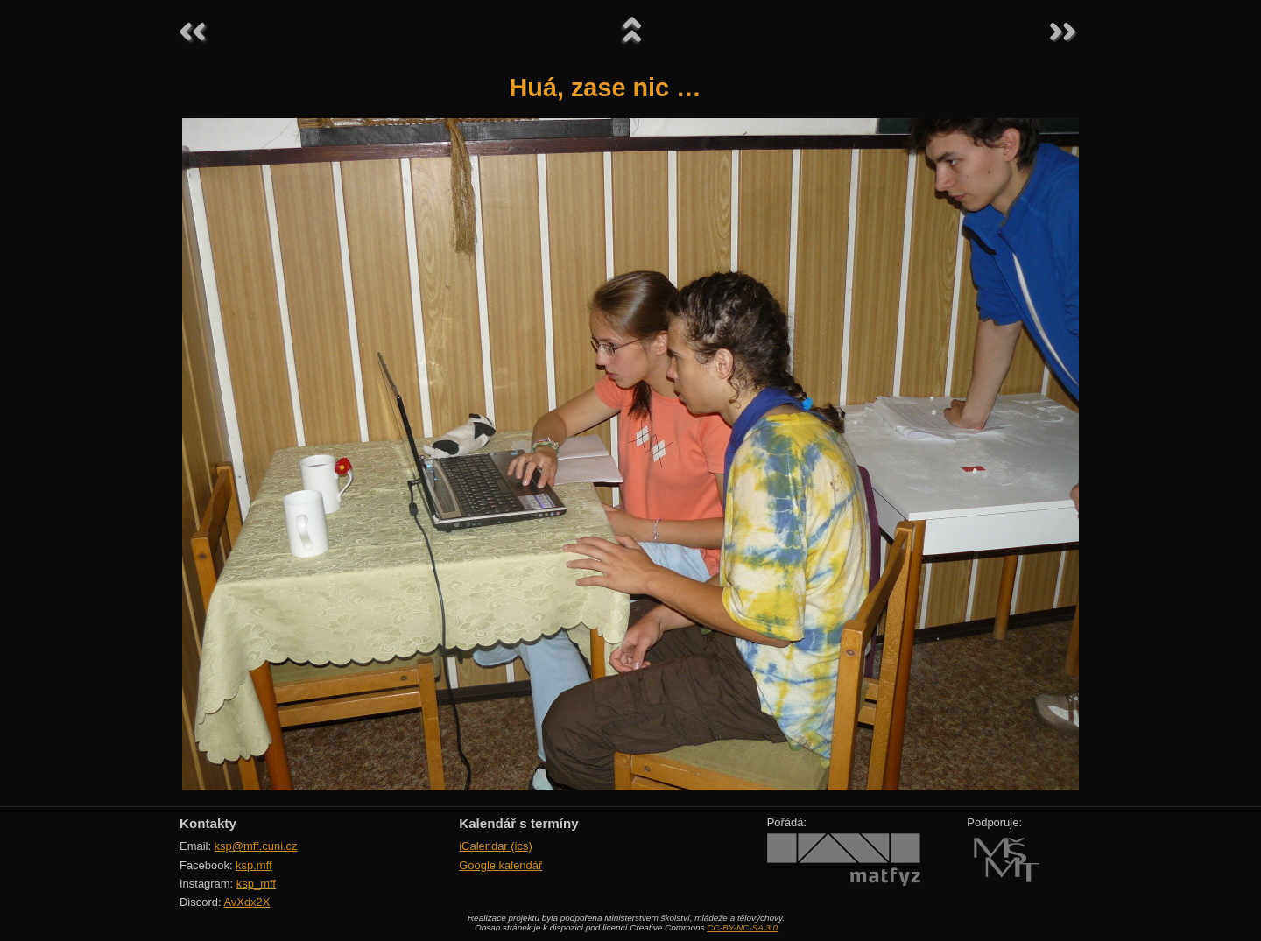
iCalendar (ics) (495, 846)
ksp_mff (256, 883)
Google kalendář (500, 865)
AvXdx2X (246, 902)
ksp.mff (254, 865)
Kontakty (208, 823)
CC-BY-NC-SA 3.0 (742, 927)
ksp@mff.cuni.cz (256, 846)
